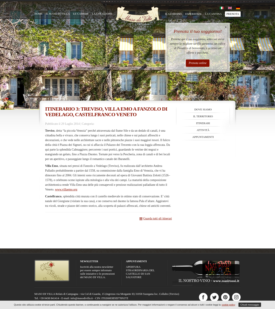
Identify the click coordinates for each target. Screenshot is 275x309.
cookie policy (228, 304)
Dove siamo (203, 109)
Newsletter (89, 261)
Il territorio (203, 116)
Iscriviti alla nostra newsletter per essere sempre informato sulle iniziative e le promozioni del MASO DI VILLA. (97, 272)
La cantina (213, 13)
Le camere (81, 13)
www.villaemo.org (66, 189)
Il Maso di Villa (58, 13)
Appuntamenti (203, 137)
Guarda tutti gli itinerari (157, 218)
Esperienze (193, 13)
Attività (203, 130)
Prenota (232, 13)
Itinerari (203, 123)
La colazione (102, 13)
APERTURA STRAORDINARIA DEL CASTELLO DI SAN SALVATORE (140, 272)
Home (38, 13)
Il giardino (173, 13)
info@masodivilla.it (81, 298)
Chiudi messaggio (249, 304)
